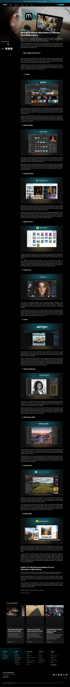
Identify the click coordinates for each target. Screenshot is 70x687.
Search (38, 590)
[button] (6, 49)
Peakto (22, 108)
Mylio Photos (27, 590)
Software (42, 590)
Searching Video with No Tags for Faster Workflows (54, 631)
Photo (35, 590)
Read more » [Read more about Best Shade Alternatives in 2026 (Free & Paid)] (10, 641)
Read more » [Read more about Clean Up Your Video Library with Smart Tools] (30, 641)
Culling (23, 590)
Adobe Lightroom (24, 401)
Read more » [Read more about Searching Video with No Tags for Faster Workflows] (49, 641)
